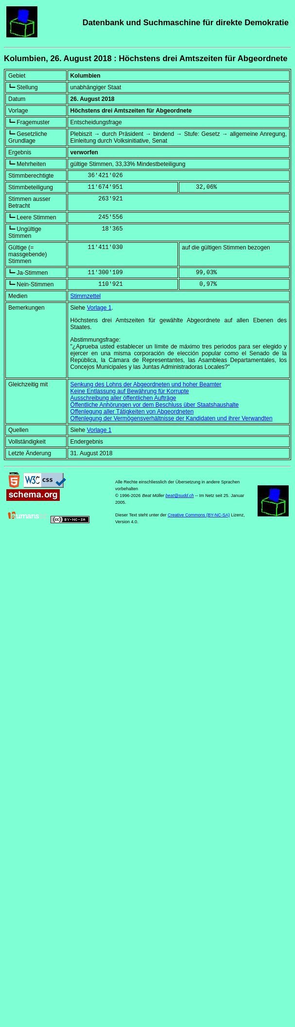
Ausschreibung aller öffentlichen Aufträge (123, 398)
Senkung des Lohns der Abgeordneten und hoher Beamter (146, 384)
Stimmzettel (85, 296)
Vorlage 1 (99, 307)
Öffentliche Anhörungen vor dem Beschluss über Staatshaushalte (154, 404)
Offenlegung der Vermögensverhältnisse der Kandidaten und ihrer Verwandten (171, 418)
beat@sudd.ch (180, 495)
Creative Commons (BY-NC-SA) (199, 515)
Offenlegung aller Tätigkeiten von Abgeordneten (132, 411)
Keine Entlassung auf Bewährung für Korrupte (129, 391)
